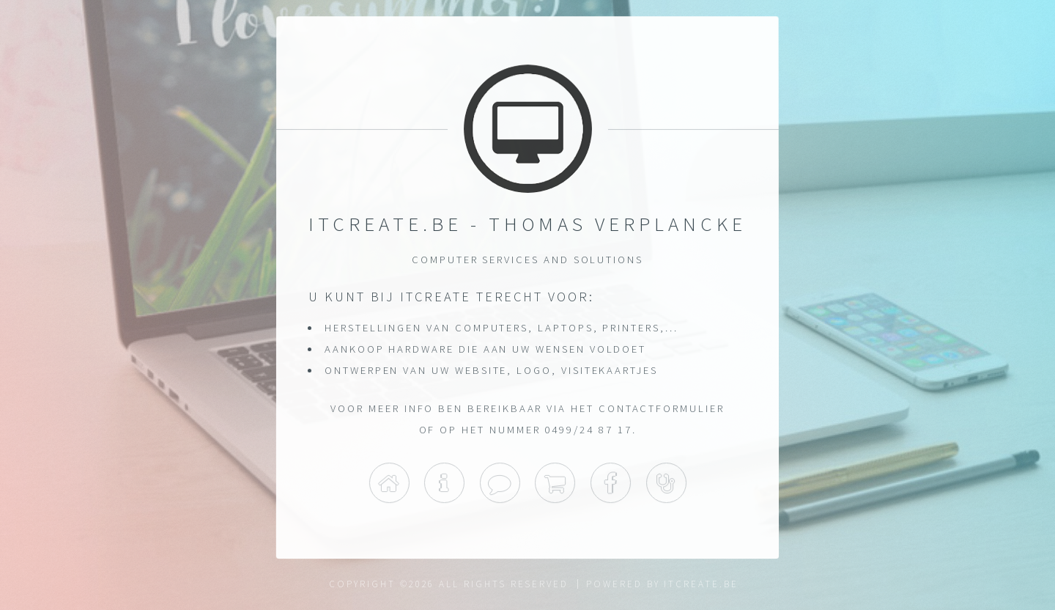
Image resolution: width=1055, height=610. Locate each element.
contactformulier (662, 408)
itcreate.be (701, 584)
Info (444, 483)
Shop (555, 483)
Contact (500, 483)
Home (389, 483)
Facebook (611, 483)
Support (666, 483)
